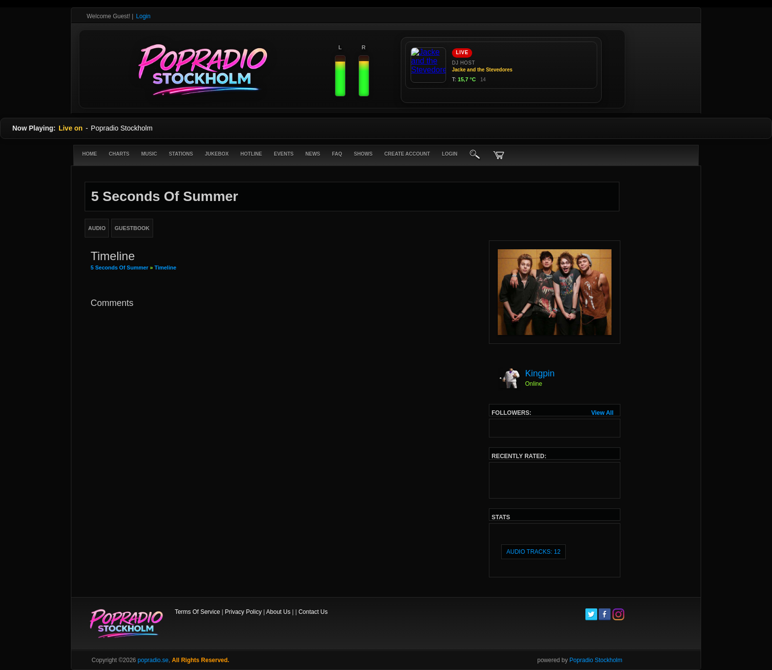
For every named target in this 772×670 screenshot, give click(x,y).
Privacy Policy (243, 611)
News (312, 154)
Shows (363, 154)
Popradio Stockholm (596, 660)
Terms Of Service (197, 611)
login (449, 154)
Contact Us (312, 611)
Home (89, 154)
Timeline (165, 267)
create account (407, 154)
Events (283, 154)
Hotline (251, 154)
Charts (119, 154)
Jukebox (216, 154)
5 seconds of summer (120, 267)
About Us (278, 611)
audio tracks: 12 (534, 551)
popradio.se (153, 660)
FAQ (337, 154)
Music (149, 154)
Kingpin (540, 373)
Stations (181, 154)
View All (602, 412)
